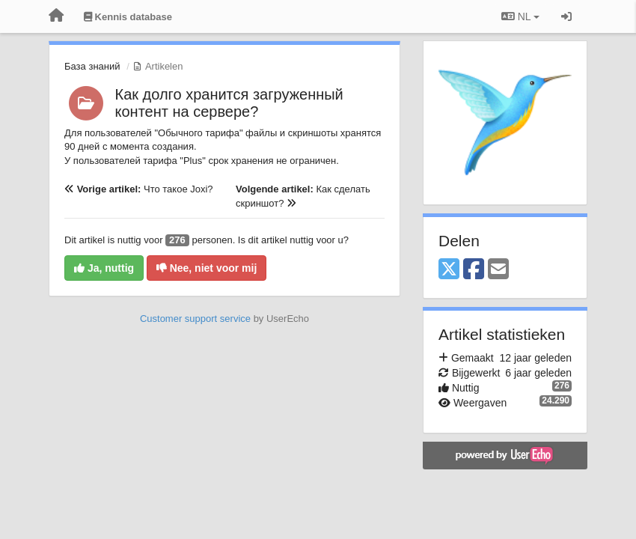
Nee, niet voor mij (206, 268)
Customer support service (195, 318)
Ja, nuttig (104, 268)
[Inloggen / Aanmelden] (566, 16)
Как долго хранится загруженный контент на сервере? (229, 103)
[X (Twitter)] (448, 270)
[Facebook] (473, 270)
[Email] (498, 270)
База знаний (92, 66)
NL (520, 16)
